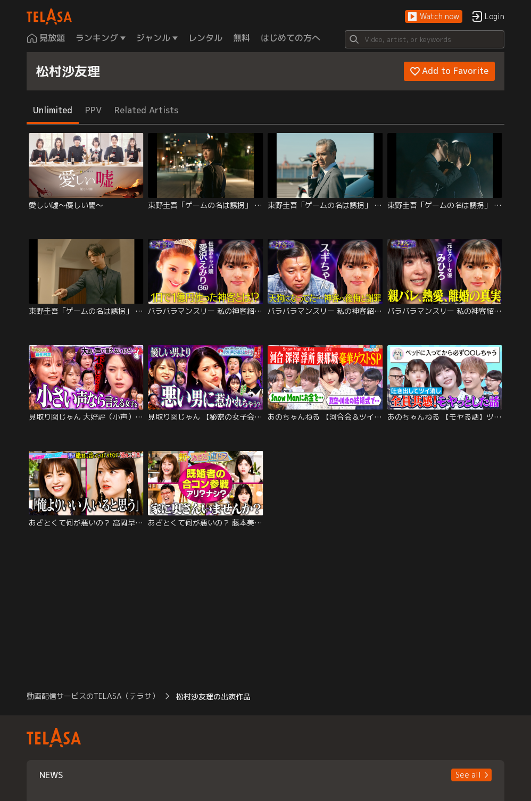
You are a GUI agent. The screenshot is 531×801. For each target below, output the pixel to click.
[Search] (424, 39)
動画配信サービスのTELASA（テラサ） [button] (93, 696)
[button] (433, 16)
